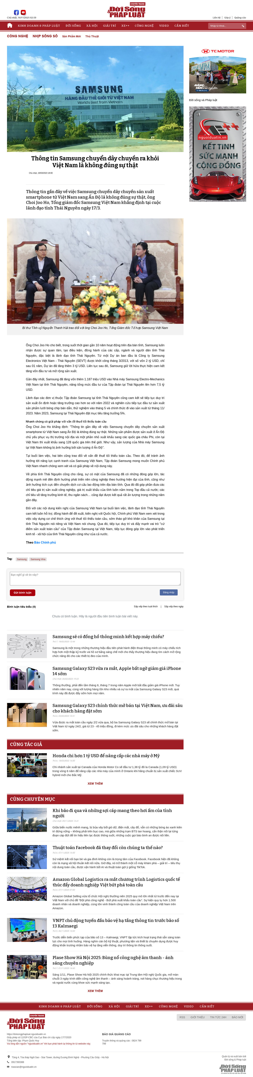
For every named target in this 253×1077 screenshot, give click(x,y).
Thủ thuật (92, 36)
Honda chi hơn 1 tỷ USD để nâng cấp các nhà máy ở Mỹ (106, 755)
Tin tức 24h (218, 1017)
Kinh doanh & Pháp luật (39, 25)
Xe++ (125, 25)
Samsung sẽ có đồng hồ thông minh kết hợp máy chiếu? (108, 636)
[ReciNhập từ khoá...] (227, 26)
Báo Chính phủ (45, 542)
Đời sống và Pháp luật (203, 100)
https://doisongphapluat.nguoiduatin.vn (26, 1034)
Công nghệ (144, 25)
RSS (182, 1017)
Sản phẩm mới (71, 36)
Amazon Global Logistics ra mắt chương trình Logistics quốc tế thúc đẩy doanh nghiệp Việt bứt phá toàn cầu (116, 882)
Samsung (22, 559)
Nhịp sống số (45, 36)
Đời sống (73, 25)
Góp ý (227, 17)
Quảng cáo (240, 17)
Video (164, 25)
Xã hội (92, 25)
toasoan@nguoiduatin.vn (24, 1067)
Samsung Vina (38, 559)
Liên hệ (217, 17)
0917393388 (17, 1062)
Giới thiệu (198, 1017)
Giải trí (109, 25)
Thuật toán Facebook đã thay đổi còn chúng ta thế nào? (108, 847)
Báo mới (237, 1017)
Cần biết (181, 25)
